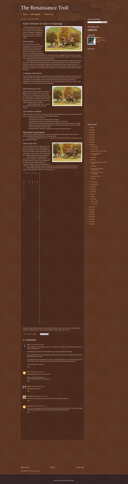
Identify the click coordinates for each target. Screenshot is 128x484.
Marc (28, 371)
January (93, 203)
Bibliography (35, 14)
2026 (90, 127)
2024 (90, 132)
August (93, 186)
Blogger (72, 480)
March (92, 199)
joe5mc (100, 37)
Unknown (29, 406)
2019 (90, 144)
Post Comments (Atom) (34, 471)
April (92, 196)
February (93, 201)
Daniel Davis (30, 396)
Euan (28, 344)
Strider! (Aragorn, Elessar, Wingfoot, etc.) (97, 169)
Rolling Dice (93, 178)
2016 (90, 211)
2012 (90, 221)
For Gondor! (93, 166)
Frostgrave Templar (95, 176)
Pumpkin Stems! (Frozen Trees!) (98, 151)
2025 (90, 130)
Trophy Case (48, 14)
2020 (90, 142)
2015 (90, 214)
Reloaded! (93, 157)
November (93, 149)
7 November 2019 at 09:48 (37, 344)
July (92, 189)
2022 (90, 137)
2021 (90, 139)
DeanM (29, 386)
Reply (28, 366)
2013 (90, 219)
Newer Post (25, 467)
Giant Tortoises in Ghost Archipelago (96, 173)
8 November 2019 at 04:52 (37, 371)
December (93, 146)
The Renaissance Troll (45, 8)
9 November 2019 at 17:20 (39, 406)
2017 (90, 209)
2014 (90, 216)
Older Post (80, 467)
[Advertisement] (52, 453)
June (92, 191)
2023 (90, 134)
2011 (90, 224)
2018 (90, 207)
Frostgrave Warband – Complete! (96, 154)
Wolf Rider (93, 159)
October (93, 181)
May (92, 194)
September (94, 184)
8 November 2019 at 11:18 (41, 396)
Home (25, 14)
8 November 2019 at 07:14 (38, 386)
